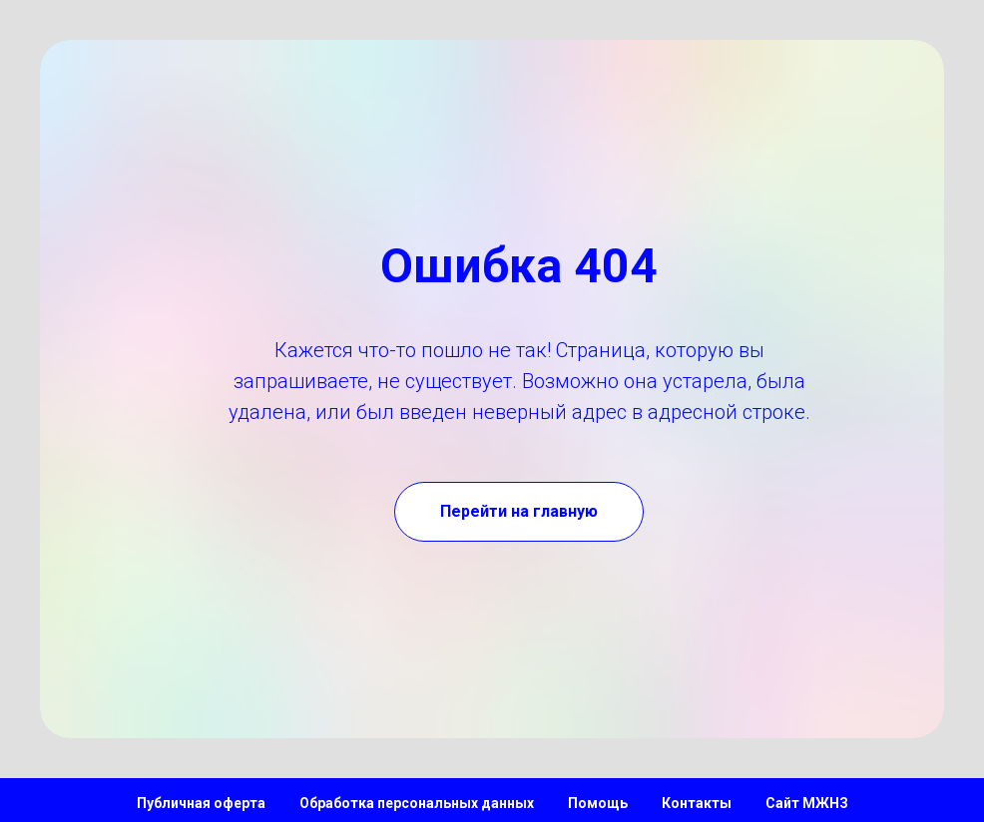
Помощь (598, 803)
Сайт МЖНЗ (806, 803)
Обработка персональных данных (416, 803)
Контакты (697, 803)
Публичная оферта (201, 803)
